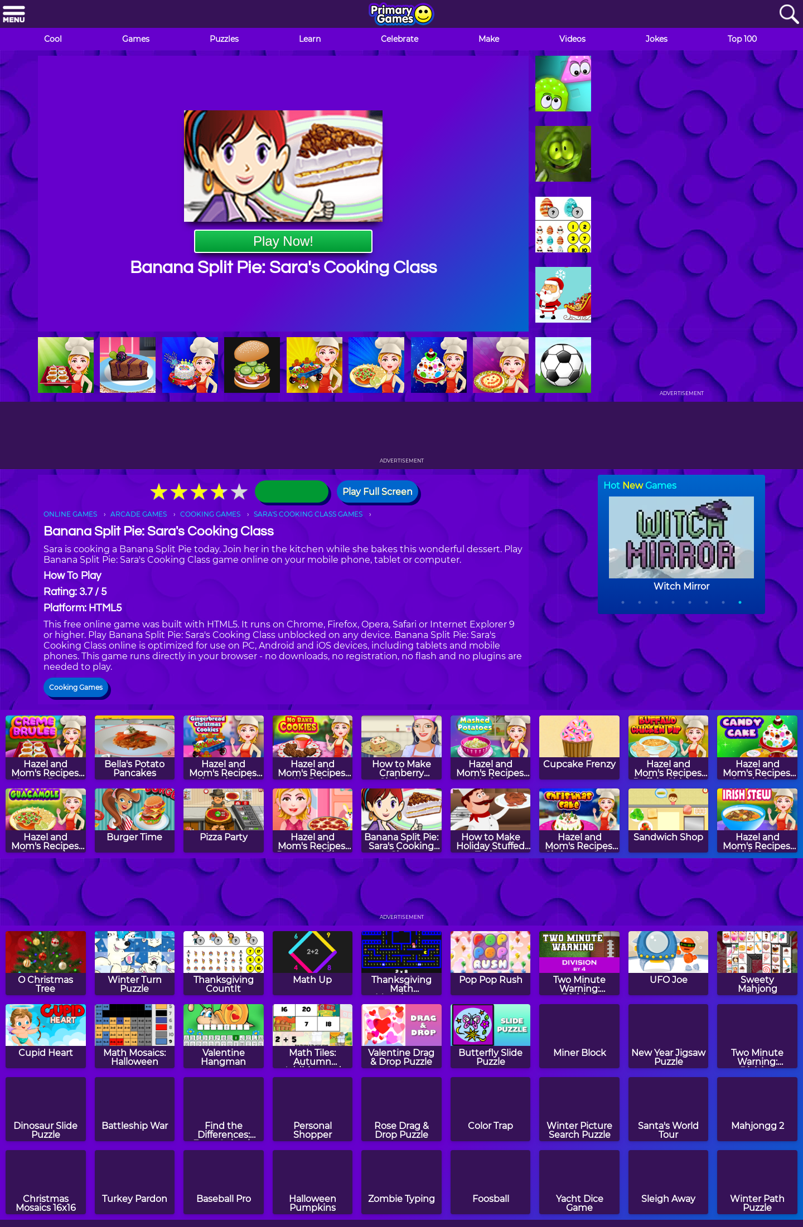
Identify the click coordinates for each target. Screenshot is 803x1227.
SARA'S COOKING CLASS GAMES (308, 514)
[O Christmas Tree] (46, 963)
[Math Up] (313, 963)
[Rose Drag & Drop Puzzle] (401, 1109)
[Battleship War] (135, 1109)
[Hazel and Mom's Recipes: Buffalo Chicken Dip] (668, 747)
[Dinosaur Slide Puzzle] (46, 1109)
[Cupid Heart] (46, 1036)
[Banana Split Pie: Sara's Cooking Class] (401, 820)
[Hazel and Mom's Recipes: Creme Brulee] (46, 747)
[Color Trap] (491, 1109)
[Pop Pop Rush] (491, 963)
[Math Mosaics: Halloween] (135, 1036)
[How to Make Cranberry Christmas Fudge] (401, 747)
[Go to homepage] (401, 15)
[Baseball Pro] (223, 1182)
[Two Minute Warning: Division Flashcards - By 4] (579, 963)
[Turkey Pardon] (135, 1182)
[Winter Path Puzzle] (757, 1182)
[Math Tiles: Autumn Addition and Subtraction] (313, 1036)
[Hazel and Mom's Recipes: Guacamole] (46, 820)
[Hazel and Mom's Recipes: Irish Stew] (757, 820)
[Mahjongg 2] (757, 1109)
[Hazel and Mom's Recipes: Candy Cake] (757, 747)
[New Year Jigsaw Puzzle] (668, 1036)
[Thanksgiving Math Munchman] (401, 963)
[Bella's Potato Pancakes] (135, 747)
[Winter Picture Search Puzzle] (579, 1109)
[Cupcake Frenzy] (579, 747)
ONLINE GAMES (70, 514)
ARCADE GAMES (138, 514)
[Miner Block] (579, 1036)
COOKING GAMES (210, 514)
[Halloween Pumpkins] (313, 1182)
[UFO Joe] (668, 963)
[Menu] (14, 14)
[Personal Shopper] (313, 1109)
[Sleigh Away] (668, 1182)
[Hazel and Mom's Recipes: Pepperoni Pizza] (313, 820)
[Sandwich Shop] (668, 820)
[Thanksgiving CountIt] (223, 963)
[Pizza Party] (223, 820)
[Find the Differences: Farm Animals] (223, 1109)
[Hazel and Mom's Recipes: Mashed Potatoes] (491, 747)
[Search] (789, 14)
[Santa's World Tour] (668, 1109)
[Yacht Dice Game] (579, 1182)
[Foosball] (491, 1182)
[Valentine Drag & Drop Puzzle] (401, 1036)
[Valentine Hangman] (223, 1036)
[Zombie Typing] (401, 1182)
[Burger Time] (135, 820)
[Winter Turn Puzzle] (135, 963)
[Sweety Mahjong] (757, 963)
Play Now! (283, 241)
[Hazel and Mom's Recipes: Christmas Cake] (579, 820)
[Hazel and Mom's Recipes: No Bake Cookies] (313, 747)
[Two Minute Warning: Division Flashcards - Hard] (757, 1036)
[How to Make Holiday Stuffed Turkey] (491, 820)
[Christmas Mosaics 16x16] (46, 1182)
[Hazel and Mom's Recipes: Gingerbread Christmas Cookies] (223, 747)
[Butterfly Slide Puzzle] (491, 1036)
